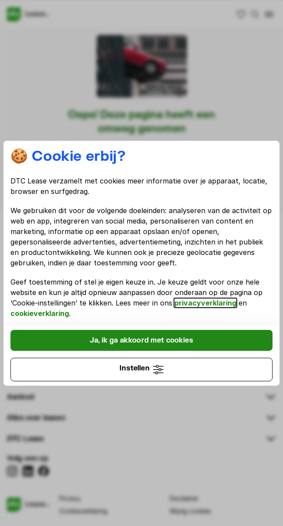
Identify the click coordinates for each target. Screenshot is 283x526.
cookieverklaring (39, 313)
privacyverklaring (205, 303)
